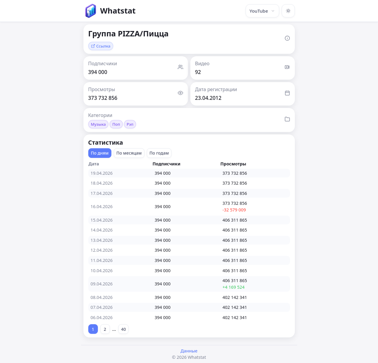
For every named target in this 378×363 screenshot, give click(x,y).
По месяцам (129, 153)
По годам (159, 153)
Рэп (130, 124)
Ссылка (100, 46)
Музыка (98, 124)
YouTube (262, 11)
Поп (116, 124)
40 (123, 329)
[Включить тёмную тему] (288, 10)
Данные (188, 351)
